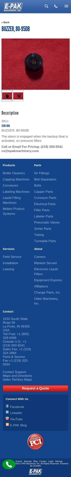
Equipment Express (48, 280)
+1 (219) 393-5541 (15, 343)
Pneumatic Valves (47, 222)
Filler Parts (41, 210)
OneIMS (37, 466)
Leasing (8, 269)
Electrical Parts (44, 204)
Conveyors (10, 185)
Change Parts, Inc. (47, 292)
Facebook (17, 407)
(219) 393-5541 (52, 147)
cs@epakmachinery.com (20, 151)
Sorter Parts (42, 229)
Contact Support (14, 372)
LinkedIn (16, 413)
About (38, 248)
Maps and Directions (17, 376)
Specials (28, 461)
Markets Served (45, 263)
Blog (35, 461)
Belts (37, 185)
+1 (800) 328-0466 (16, 336)
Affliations (41, 286)
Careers (39, 257)
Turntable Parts (45, 241)
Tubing (39, 235)
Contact (8, 311)
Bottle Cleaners (14, 173)
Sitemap (59, 461)
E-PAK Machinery (28, 463)
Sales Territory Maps (17, 379)
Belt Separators (45, 179)
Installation (10, 263)
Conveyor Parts (45, 198)
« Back (5, 22)
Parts (37, 165)
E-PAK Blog (18, 425)
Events (19, 461)
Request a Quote (35, 388)
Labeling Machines (16, 192)
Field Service (12, 257)
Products (9, 165)
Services (9, 248)
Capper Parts (43, 192)
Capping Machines (16, 179)
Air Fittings (41, 173)
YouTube (16, 419)
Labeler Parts (43, 216)
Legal (50, 461)
